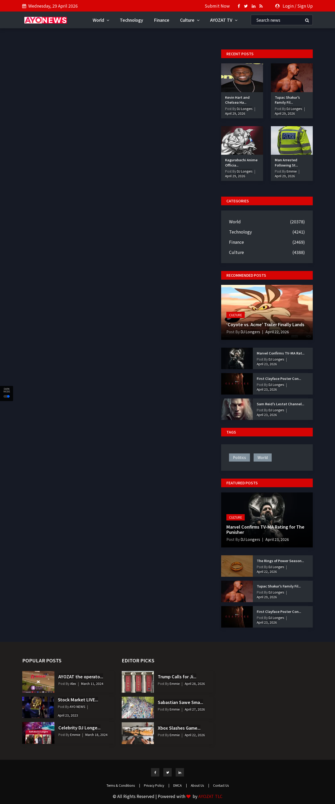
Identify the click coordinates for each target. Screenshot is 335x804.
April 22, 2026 (277, 331)
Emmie (291, 171)
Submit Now (217, 6)
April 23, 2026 (267, 364)
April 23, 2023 (68, 715)
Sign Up (305, 6)
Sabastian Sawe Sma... (180, 702)
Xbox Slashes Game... (179, 728)
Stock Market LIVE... (78, 699)
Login (288, 6)
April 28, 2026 (195, 683)
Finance (161, 20)
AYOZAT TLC (210, 796)
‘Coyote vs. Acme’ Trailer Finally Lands (265, 324)
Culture (189, 20)
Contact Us (221, 785)
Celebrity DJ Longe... (79, 727)
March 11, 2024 (92, 683)
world (263, 457)
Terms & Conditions (123, 785)
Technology (131, 20)
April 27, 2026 (195, 709)
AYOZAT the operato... (80, 676)
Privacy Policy (156, 785)
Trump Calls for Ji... (177, 676)
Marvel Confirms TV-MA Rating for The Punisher (265, 529)
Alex (72, 683)
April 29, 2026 (235, 113)
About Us (200, 785)
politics (239, 457)
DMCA (180, 785)
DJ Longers (244, 108)
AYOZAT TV (223, 20)
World (101, 20)
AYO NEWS (77, 706)
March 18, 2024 (96, 734)
